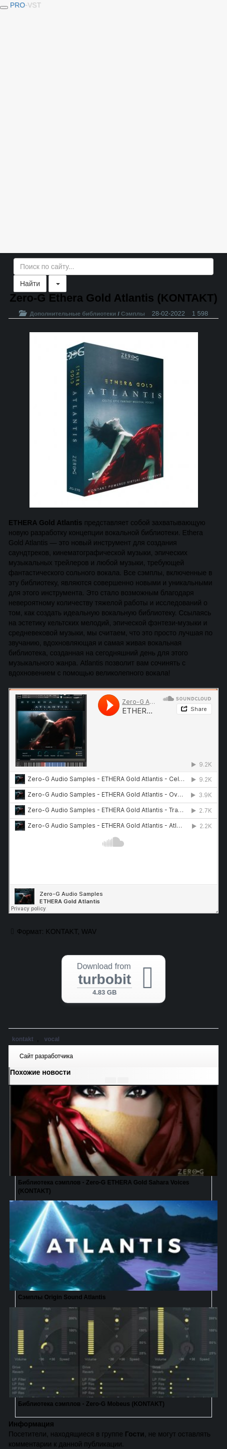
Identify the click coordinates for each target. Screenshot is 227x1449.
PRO (25, 5)
